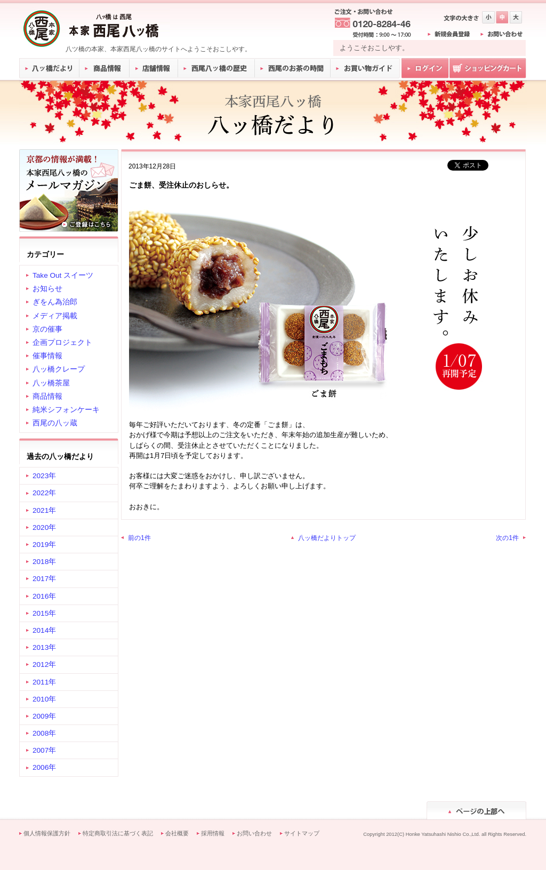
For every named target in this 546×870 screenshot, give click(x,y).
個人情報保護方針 (46, 833)
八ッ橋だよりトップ (327, 538)
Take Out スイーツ (63, 275)
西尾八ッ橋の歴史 (216, 68)
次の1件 (507, 538)
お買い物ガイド (365, 68)
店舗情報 (154, 68)
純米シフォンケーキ (66, 410)
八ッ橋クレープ (59, 369)
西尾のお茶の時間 (293, 68)
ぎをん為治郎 (55, 302)
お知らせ (47, 289)
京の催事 (47, 329)
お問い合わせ (254, 833)
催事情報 (47, 356)
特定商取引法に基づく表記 (118, 833)
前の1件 (139, 538)
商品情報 (104, 68)
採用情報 (212, 833)
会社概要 (177, 833)
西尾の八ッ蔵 (55, 423)
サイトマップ (301, 833)
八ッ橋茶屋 (51, 383)
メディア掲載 (55, 316)
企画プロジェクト (62, 343)
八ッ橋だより (49, 68)
